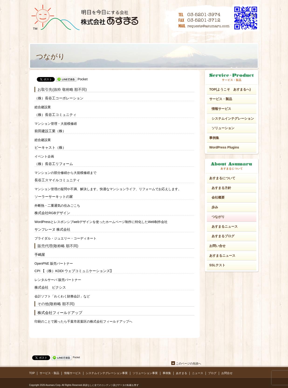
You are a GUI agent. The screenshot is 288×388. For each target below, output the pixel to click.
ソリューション (223, 128)
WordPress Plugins (224, 147)
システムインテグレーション (233, 118)
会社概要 (218, 197)
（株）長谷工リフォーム (53, 164)
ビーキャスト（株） (50, 147)
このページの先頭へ (188, 363)
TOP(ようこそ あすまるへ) (230, 89)
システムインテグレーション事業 (107, 373)
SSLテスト (217, 265)
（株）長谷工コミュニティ (55, 115)
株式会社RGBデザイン (52, 213)
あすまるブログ (223, 236)
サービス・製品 (220, 99)
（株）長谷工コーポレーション (58, 98)
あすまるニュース (225, 226)
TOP (32, 373)
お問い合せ (217, 246)
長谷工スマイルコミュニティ (57, 180)
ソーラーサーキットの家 (53, 197)
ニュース (197, 373)
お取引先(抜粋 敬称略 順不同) (62, 89)
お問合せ (227, 373)
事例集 (214, 138)
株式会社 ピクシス (50, 287)
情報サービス (221, 109)
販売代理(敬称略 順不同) (58, 246)
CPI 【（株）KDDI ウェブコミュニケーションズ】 (73, 271)
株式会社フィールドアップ (60, 313)
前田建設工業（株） (50, 131)
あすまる (181, 373)
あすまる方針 (221, 188)
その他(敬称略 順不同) (56, 304)
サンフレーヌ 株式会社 (52, 229)
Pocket (83, 79)
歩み (215, 207)
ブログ (212, 373)
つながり (218, 217)
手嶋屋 (39, 254)
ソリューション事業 (145, 373)
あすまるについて (222, 178)
